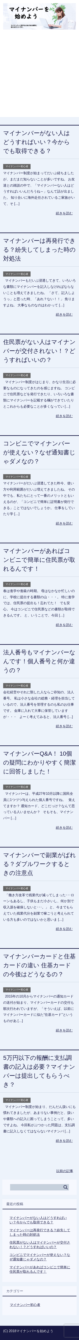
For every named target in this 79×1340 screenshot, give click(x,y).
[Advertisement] (39, 77)
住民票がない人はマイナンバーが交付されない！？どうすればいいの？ (39, 351)
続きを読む (64, 213)
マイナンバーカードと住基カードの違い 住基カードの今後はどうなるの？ (39, 965)
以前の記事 (64, 1171)
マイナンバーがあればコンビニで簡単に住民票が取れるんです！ (39, 560)
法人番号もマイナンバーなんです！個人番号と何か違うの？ (39, 661)
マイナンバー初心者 (16, 166)
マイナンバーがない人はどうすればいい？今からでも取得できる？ (36, 142)
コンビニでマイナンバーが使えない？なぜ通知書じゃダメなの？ (39, 452)
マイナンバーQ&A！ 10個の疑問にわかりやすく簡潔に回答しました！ (39, 762)
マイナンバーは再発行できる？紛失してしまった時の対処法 (39, 249)
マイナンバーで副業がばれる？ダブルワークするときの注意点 (39, 864)
